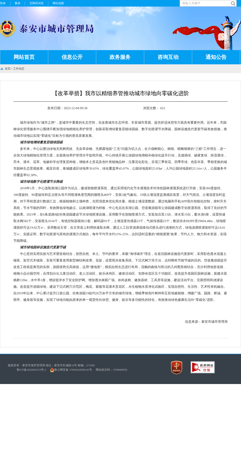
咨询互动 (168, 57)
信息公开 (72, 57)
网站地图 (58, 3)
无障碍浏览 (36, 3)
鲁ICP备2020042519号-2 (31, 369)
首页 (8, 68)
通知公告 (216, 57)
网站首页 (24, 57)
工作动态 (18, 68)
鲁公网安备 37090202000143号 (72, 369)
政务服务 (120, 57)
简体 (3, 3)
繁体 (17, 3)
